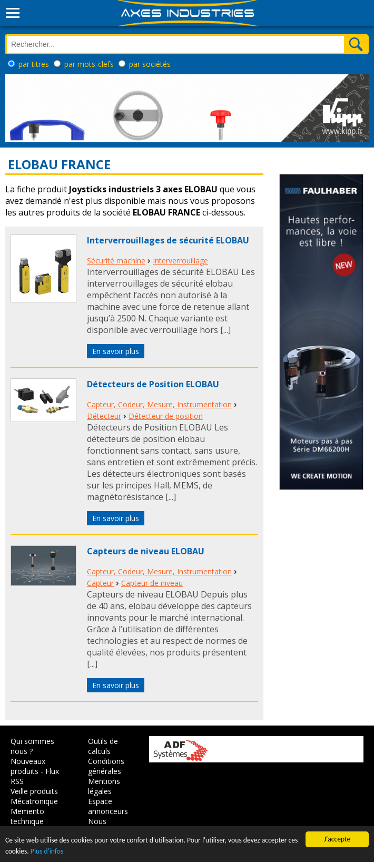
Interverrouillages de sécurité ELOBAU (168, 240)
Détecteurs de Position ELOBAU (153, 384)
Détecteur (104, 416)
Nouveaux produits (28, 766)
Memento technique (27, 816)
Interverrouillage (180, 261)
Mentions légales (104, 786)
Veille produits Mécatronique (34, 796)
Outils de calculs (103, 746)
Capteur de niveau (152, 583)
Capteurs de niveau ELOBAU (145, 551)
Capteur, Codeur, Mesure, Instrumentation (159, 404)
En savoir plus (115, 351)
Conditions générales (106, 766)
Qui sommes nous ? (32, 746)
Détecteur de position (166, 416)
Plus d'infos (47, 851)
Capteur (100, 583)
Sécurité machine (116, 261)
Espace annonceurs (108, 806)
